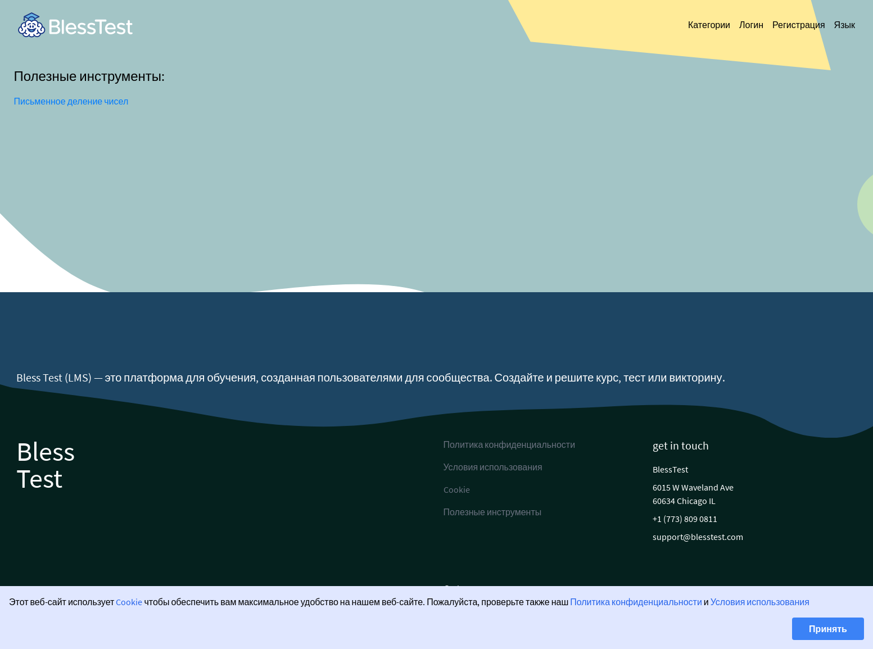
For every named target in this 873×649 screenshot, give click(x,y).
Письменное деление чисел (71, 101)
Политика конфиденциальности (636, 601)
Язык (844, 24)
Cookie (129, 601)
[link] (75, 25)
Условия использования (760, 601)
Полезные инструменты (493, 512)
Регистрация (798, 24)
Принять (828, 628)
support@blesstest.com (698, 536)
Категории (709, 24)
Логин (751, 24)
